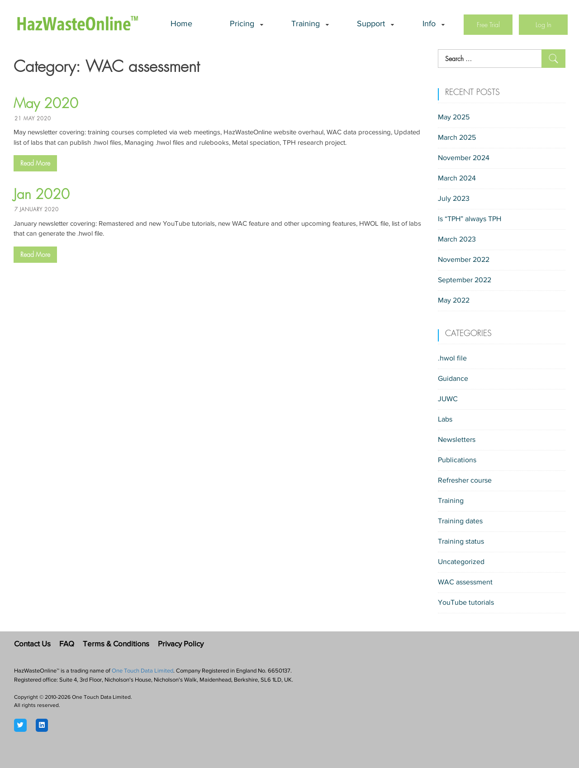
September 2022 (464, 280)
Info (429, 24)
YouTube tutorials (466, 603)
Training (305, 24)
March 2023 (457, 239)
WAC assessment (465, 582)
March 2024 (457, 178)
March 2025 (457, 138)
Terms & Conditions (116, 644)
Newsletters (456, 440)
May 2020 (46, 103)
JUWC (448, 399)
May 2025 (454, 117)
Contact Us (32, 644)
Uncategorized (461, 562)
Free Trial (488, 25)
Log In (543, 25)
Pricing (242, 24)
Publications (457, 460)
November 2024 (463, 158)
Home (181, 24)
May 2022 (454, 300)
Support (371, 24)
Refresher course (465, 480)
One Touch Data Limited (142, 671)
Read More (35, 163)
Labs (445, 419)
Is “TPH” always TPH (469, 219)
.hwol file (452, 358)
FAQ (66, 644)
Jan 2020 (42, 194)
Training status (461, 541)
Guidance (453, 379)
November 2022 (463, 260)
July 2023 (454, 199)
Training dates (460, 521)
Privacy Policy (181, 644)
